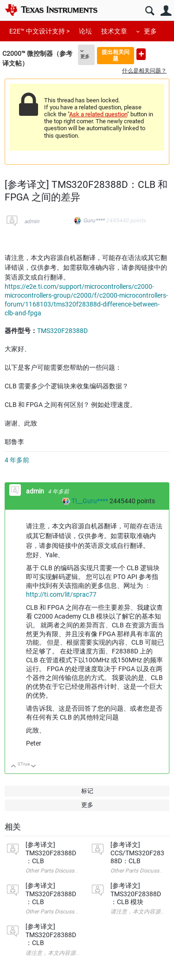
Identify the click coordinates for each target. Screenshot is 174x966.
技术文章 (114, 31)
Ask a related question (98, 114)
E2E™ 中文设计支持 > (39, 31)
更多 (150, 31)
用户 (166, 11)
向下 (34, 767)
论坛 (85, 31)
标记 (87, 790)
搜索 (150, 11)
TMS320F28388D (62, 330)
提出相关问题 (115, 55)
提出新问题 (141, 54)
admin (31, 221)
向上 (14, 767)
